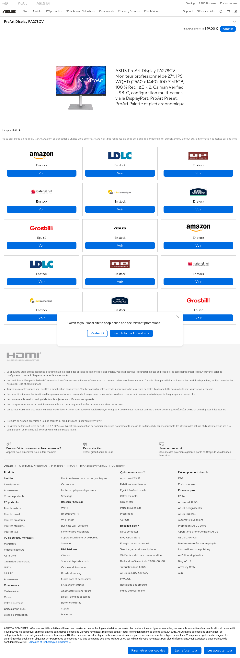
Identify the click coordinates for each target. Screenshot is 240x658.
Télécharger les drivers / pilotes (138, 549)
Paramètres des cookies (148, 650)
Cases (7, 597)
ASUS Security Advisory (134, 573)
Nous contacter (129, 531)
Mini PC (8, 573)
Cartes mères (11, 591)
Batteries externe (71, 602)
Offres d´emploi (129, 496)
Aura (181, 573)
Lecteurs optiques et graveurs (78, 490)
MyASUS (125, 579)
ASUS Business (207, 3)
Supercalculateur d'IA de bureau (79, 537)
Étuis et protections (72, 585)
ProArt (71, 465)
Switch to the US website (131, 333)
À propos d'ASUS (130, 478)
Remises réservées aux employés (197, 543)
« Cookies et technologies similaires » (49, 641)
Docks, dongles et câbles (75, 596)
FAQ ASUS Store (130, 537)
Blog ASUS (184, 561)
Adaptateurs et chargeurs (76, 591)
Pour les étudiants (14, 526)
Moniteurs (10, 544)
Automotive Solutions (190, 520)
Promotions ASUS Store (192, 525)
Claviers (66, 555)
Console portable (14, 496)
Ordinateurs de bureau (17, 561)
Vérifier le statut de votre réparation (141, 555)
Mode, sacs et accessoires (76, 579)
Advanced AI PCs (188, 502)
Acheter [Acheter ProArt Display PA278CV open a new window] (228, 29)
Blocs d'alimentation (16, 615)
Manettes (66, 614)
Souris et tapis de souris (75, 561)
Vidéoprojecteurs (14, 549)
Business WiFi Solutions (74, 525)
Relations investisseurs (133, 484)
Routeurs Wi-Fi (70, 514)
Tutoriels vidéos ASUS (133, 567)
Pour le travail (12, 514)
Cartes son (67, 484)
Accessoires (11, 490)
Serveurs (66, 543)
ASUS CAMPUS (187, 537)
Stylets (65, 608)
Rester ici (97, 333)
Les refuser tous (186, 650)
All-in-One (10, 555)
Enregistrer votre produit (134, 543)
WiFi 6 (64, 508)
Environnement (229, 3)
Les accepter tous (220, 650)
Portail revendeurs (130, 508)
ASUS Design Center (190, 508)
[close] (177, 316)
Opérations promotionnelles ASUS (198, 531)
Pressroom (126, 513)
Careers (124, 519)
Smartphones (12, 484)
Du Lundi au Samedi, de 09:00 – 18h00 (142, 561)
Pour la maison (12, 508)
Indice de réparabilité (132, 590)
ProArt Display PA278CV (24, 22)
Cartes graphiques (15, 609)
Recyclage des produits (133, 584)
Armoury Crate (187, 567)
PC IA (181, 496)
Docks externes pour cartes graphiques (84, 478)
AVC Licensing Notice (190, 555)
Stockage (66, 496)
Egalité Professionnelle (133, 490)
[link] (9, 11)
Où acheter (118, 465)
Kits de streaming (71, 573)
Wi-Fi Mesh (67, 520)
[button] (189, 3)
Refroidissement (13, 603)
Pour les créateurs (14, 520)
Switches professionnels (75, 531)
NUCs (7, 567)
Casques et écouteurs (73, 567)
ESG (180, 478)
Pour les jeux (11, 532)
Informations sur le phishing (194, 549)
